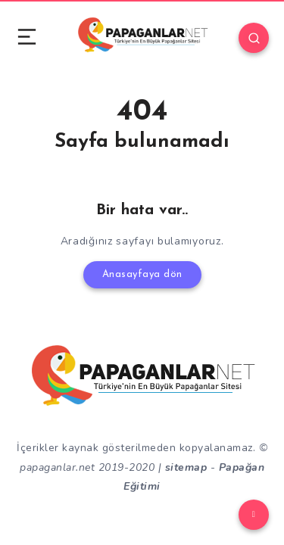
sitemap (186, 467)
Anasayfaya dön (142, 274)
